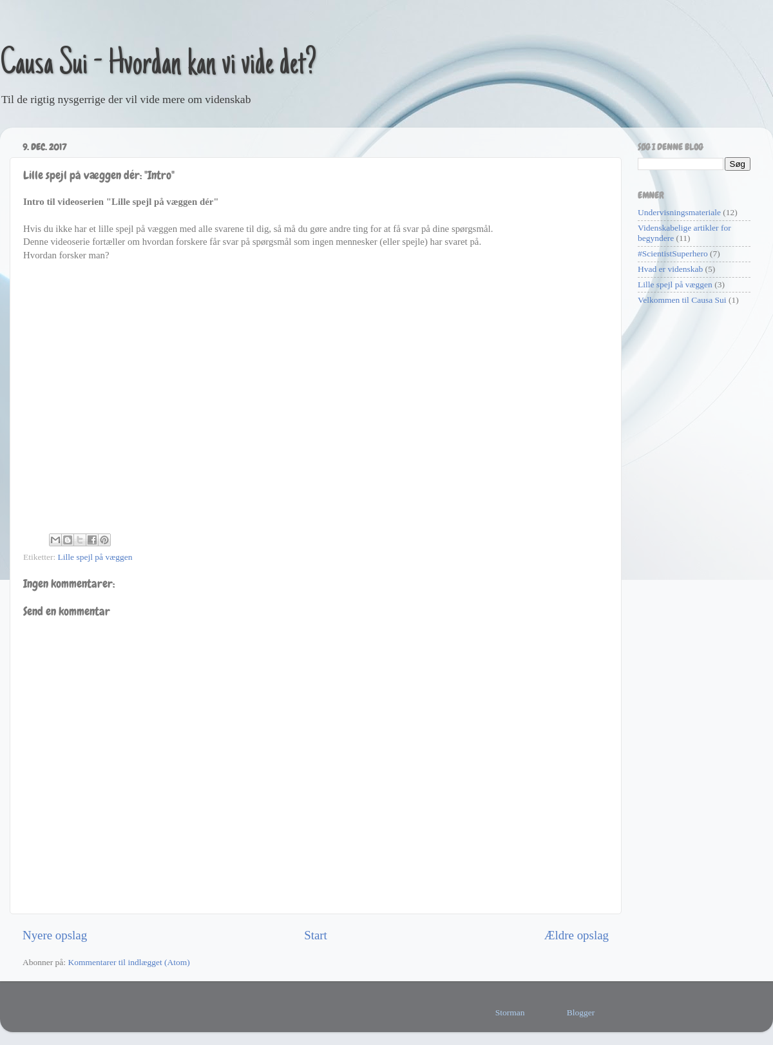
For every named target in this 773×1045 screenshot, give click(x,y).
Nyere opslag (55, 935)
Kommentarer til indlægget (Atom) (128, 962)
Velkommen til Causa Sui (682, 300)
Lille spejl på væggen (95, 557)
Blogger (581, 1012)
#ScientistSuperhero (673, 253)
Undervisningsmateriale (679, 212)
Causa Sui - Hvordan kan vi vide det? (158, 65)
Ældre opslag (576, 935)
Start (315, 935)
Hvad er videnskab (670, 269)
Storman (510, 1012)
